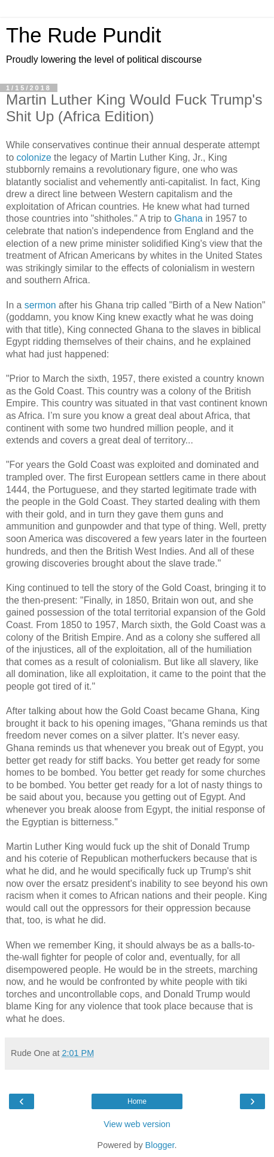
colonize (34, 157)
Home (137, 1101)
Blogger (160, 1145)
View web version (137, 1124)
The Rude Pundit (83, 35)
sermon (40, 305)
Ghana (188, 218)
